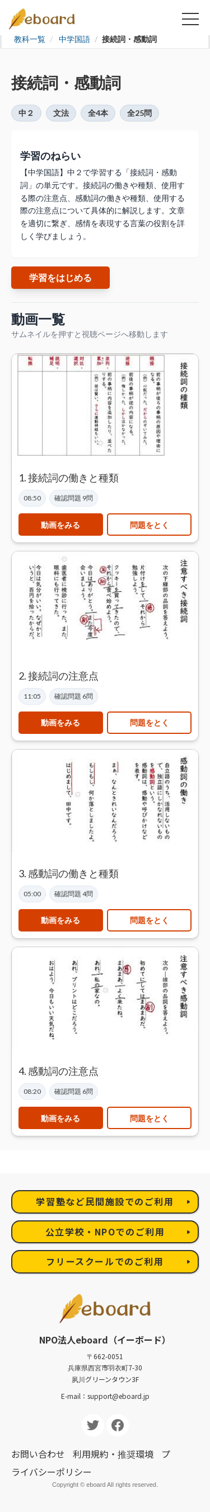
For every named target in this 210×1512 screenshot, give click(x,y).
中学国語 (74, 39)
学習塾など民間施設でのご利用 (105, 1201)
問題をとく (149, 525)
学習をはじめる (60, 277)
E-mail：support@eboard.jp (105, 1396)
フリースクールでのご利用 (105, 1261)
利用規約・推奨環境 (113, 1453)
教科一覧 (29, 39)
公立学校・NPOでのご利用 (105, 1231)
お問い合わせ (38, 1453)
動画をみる (60, 525)
